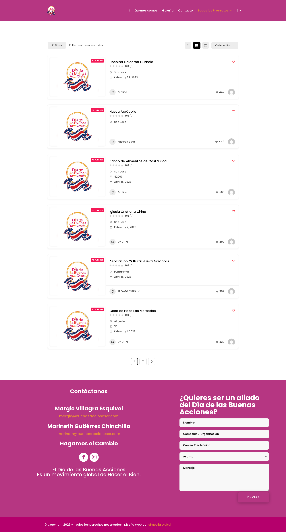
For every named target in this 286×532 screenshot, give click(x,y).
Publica (118, 92)
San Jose (120, 72)
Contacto (185, 11)
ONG (116, 242)
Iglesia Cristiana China (127, 211)
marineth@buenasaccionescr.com (88, 433)
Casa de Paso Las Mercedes (132, 310)
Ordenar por (223, 45)
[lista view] (196, 45)
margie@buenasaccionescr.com (89, 416)
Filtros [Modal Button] (56, 45)
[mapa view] (205, 45)
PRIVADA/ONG (122, 291)
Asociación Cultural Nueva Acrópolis (139, 261)
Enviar (253, 497)
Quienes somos (145, 11)
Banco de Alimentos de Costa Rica (138, 161)
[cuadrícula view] (188, 45)
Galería (167, 11)
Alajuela (119, 321)
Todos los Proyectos (213, 11)
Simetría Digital (159, 525)
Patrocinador (122, 142)
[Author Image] (231, 92)
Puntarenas (122, 271)
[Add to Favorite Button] (233, 61)
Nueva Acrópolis (122, 111)
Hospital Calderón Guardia (131, 62)
